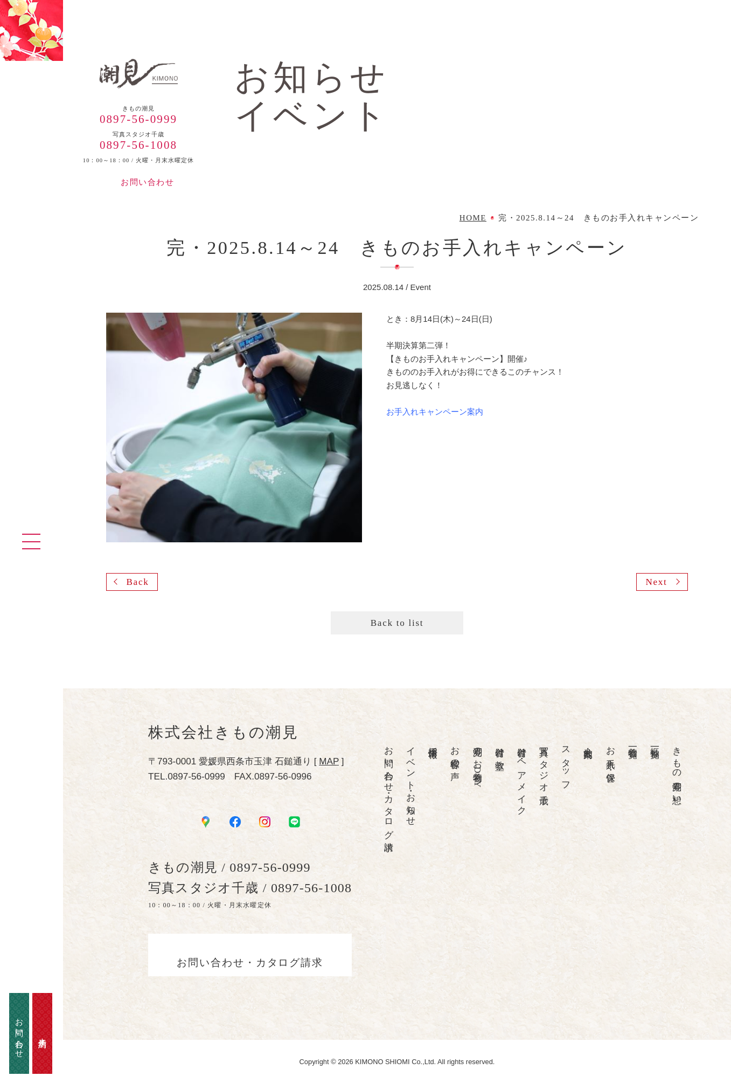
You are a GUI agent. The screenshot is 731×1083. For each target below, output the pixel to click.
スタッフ (565, 763)
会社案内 (588, 741)
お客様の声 (455, 753)
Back (137, 582)
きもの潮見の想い (676, 770)
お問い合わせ (147, 182)
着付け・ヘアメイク (521, 775)
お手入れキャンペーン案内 (434, 411)
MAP (329, 761)
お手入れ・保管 (610, 754)
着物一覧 (632, 741)
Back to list (397, 623)
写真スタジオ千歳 (543, 765)
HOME (473, 218)
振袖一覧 (654, 741)
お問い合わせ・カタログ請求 (388, 788)
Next (656, 582)
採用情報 (432, 741)
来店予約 (42, 1033)
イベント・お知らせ (410, 781)
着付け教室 (499, 747)
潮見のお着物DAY (477, 764)
